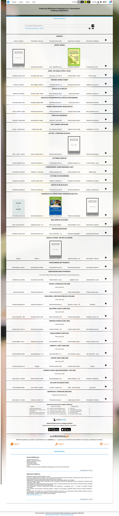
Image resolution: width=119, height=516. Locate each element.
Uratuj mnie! (72, 408)
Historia (21, 2)
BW (82, 2)
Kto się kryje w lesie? (74, 412)
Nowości (14, 2)
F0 (98, 2)
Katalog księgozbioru (60, 18)
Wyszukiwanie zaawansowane (32, 28)
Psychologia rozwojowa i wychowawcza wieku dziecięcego (40, 412)
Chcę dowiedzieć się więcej (52, 514)
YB (85, 2)
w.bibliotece (51, 439)
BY (89, 2)
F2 (105, 2)
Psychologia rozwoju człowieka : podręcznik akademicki (60, 411)
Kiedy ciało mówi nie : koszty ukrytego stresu (58, 413)
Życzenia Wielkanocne (33, 457)
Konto (33, 2)
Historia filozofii (32, 411)
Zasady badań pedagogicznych (35, 408)
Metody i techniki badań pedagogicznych (37, 413)
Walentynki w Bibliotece (33, 474)
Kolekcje (42, 28)
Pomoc (28, 2)
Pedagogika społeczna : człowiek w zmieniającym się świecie (41, 409)
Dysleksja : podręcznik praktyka (76, 413)
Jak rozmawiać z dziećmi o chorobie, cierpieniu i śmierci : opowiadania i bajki (64, 412)
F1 (101, 2)
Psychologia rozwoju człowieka (76, 409)
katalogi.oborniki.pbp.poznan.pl (34, 494)
